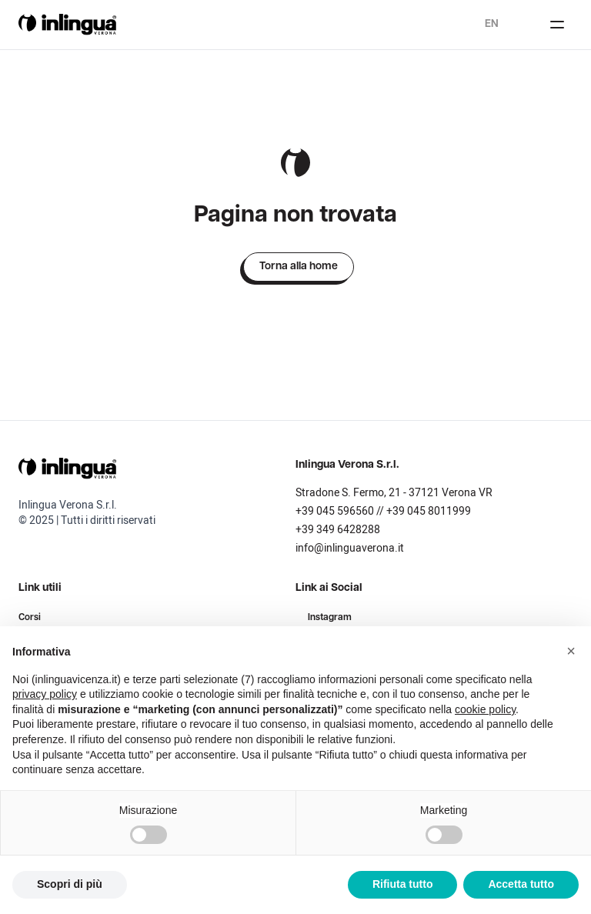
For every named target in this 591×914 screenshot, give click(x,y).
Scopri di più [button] (69, 884)
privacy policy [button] (44, 694)
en (492, 24)
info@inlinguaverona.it (350, 548)
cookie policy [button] (485, 709)
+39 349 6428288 (338, 530)
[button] (571, 651)
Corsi (29, 617)
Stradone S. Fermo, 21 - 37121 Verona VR (394, 493)
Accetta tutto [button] (521, 884)
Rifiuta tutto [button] (402, 884)
